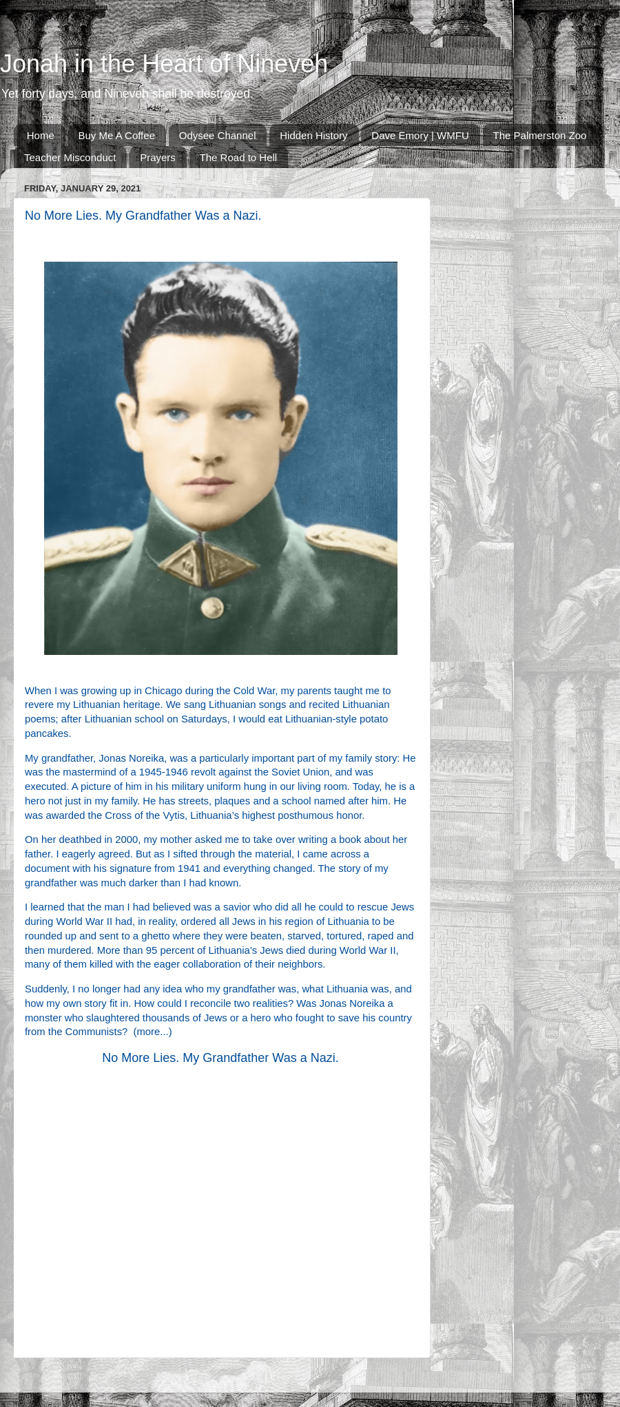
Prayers (158, 157)
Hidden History (313, 135)
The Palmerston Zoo (540, 135)
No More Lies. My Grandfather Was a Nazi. (220, 1058)
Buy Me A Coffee (117, 135)
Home (40, 135)
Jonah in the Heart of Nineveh (164, 64)
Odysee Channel (217, 135)
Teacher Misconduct (70, 157)
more (149, 1031)
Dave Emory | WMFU (419, 135)
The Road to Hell (239, 157)
